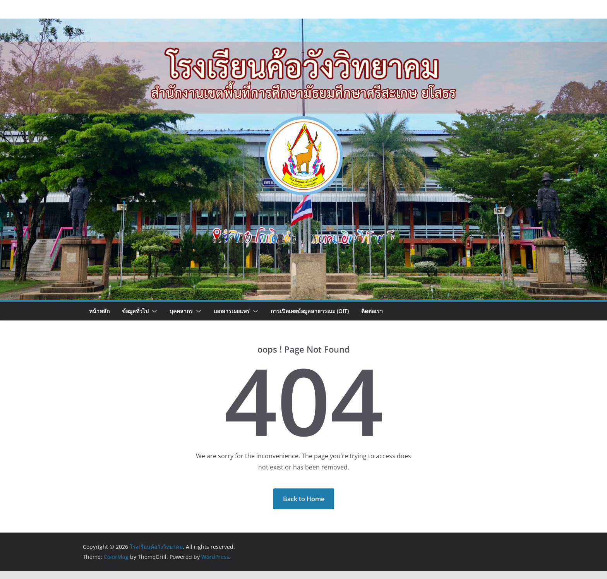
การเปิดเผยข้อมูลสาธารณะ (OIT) (310, 311)
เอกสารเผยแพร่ (232, 311)
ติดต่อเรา (372, 311)
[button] (153, 311)
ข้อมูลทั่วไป (135, 311)
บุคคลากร (181, 311)
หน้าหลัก (99, 311)
